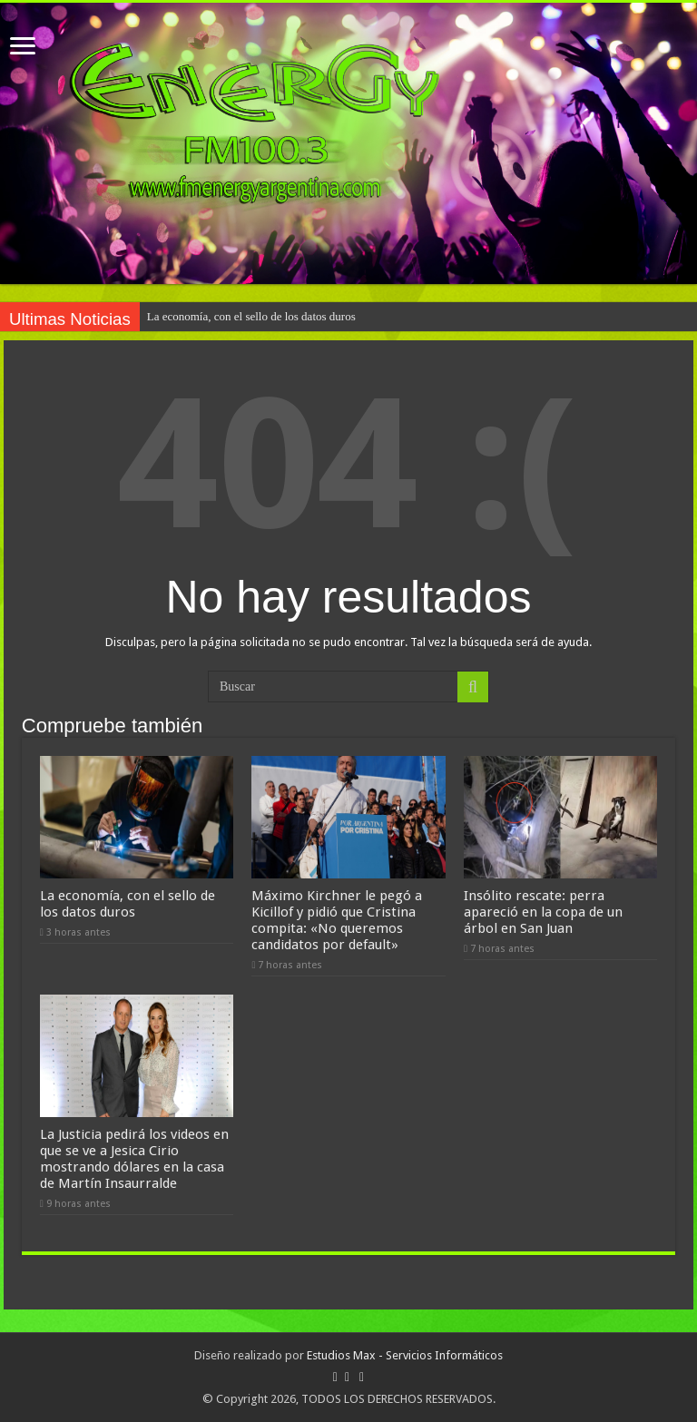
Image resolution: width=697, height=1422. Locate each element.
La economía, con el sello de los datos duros (251, 316)
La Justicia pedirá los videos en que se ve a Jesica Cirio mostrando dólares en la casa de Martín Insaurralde (134, 1159)
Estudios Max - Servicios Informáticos (405, 1355)
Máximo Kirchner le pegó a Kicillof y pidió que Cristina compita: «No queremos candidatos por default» (336, 920)
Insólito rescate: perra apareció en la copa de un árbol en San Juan (543, 912)
